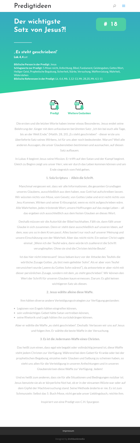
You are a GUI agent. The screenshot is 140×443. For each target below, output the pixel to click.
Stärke (73, 69)
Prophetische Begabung (43, 69)
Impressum (68, 430)
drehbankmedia (76, 438)
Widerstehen (21, 73)
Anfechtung (65, 66)
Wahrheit (114, 69)
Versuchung (84, 69)
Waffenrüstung (100, 69)
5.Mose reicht (50, 66)
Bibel (76, 66)
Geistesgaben (100, 66)
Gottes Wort (116, 66)
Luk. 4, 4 (21, 55)
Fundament (86, 66)
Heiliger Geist (21, 69)
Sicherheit (62, 69)
